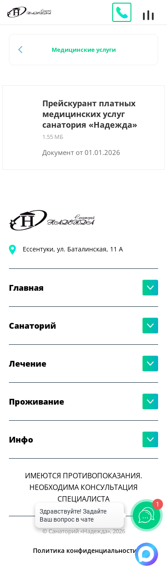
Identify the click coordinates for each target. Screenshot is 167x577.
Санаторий (32, 325)
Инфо (21, 439)
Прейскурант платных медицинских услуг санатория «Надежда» (89, 114)
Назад (22, 49)
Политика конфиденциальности (85, 550)
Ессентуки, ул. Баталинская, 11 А (73, 249)
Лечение (27, 363)
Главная (26, 287)
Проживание (36, 401)
